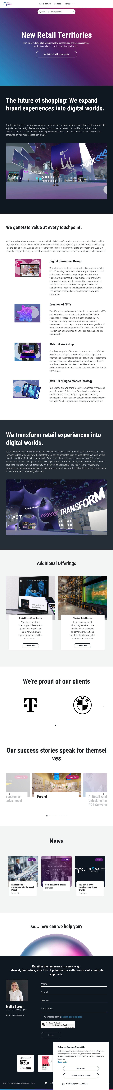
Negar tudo (69, 1076)
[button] (69, 4)
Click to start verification (60, 1025)
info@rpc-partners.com (15, 1015)
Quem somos (45, 4)
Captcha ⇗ (69, 1027)
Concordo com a (63, 1017)
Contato (68, 4)
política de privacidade (71, 1017)
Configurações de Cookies (83, 1084)
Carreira (57, 4)
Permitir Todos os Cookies (93, 1076)
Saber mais (62, 1069)
